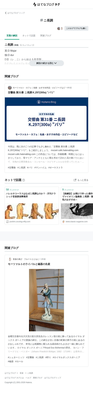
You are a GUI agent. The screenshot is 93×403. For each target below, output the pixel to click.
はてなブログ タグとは (14, 378)
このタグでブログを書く (76, 28)
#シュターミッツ (16, 357)
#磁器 (11, 361)
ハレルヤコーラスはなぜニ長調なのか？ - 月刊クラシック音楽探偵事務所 (31, 195)
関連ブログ (45, 35)
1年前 (43, 259)
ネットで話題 (28, 35)
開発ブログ (37, 378)
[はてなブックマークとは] (23, 180)
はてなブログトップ (52, 378)
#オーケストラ (55, 167)
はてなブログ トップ (15, 13)
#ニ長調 (21, 167)
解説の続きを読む (46, 63)
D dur (11, 55)
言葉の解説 (12, 35)
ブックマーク (12, 189)
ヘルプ (28, 378)
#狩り (48, 357)
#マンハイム (40, 167)
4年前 (69, 88)
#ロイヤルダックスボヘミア (66, 357)
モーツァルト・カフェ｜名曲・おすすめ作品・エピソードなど (39, 88)
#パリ (30, 167)
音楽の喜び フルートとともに (26, 259)
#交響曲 (12, 167)
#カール (19, 361)
